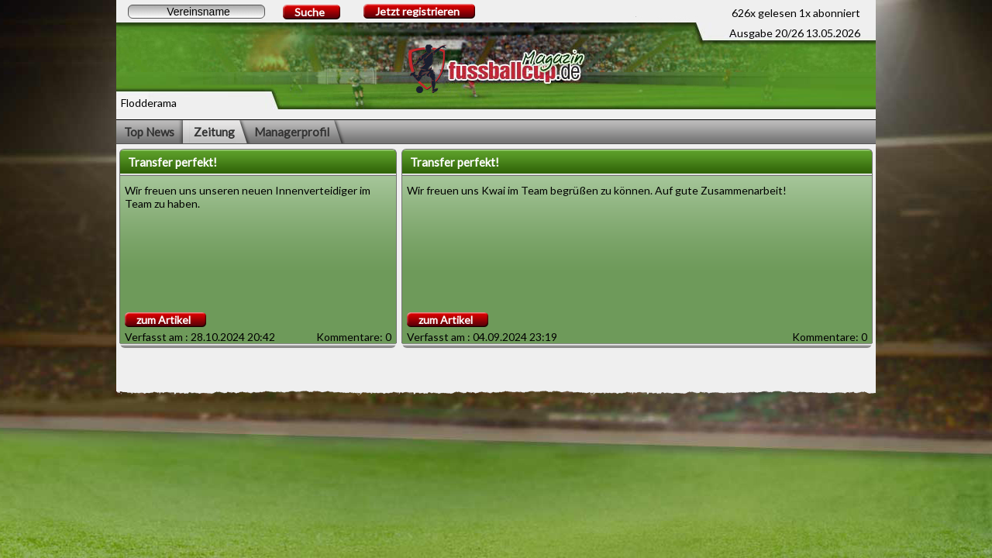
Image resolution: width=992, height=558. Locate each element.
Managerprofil (291, 132)
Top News (149, 132)
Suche (309, 12)
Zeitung (214, 132)
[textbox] (196, 11)
